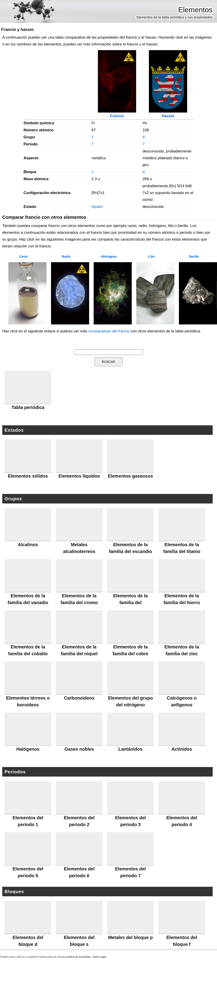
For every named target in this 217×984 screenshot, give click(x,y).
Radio (66, 256)
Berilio (194, 256)
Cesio (23, 256)
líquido (97, 206)
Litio (151, 256)
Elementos (195, 10)
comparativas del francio (109, 331)
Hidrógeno (109, 256)
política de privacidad (78, 956)
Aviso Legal (99, 956)
